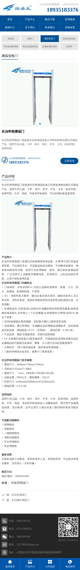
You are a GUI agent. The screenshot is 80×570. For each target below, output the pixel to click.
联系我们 (50, 27)
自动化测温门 (19, 494)
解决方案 (50, 19)
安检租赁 (70, 27)
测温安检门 (49, 38)
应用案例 (70, 19)
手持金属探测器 (10, 46)
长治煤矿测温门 (20, 500)
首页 (9, 19)
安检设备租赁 (69, 38)
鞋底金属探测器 (30, 46)
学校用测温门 (19, 482)
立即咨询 (69, 161)
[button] (40, 124)
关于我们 (30, 27)
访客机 (69, 46)
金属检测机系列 (49, 46)
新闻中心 (10, 27)
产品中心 (30, 19)
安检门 (30, 38)
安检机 (11, 38)
